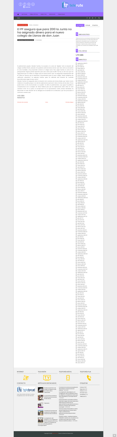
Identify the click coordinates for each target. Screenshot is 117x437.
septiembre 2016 (81, 235)
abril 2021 (79, 148)
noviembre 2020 (81, 157)
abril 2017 (79, 223)
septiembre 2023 (81, 100)
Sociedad (82, 394)
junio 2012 (79, 313)
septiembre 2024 (81, 82)
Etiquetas (95, 25)
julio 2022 (79, 123)
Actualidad (80, 25)
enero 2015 (80, 265)
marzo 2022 (80, 129)
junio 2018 (79, 201)
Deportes (82, 389)
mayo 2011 (79, 335)
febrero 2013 (80, 301)
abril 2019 (79, 185)
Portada (82, 392)
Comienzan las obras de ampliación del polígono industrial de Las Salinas (50, 412)
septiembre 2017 (81, 216)
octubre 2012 (80, 308)
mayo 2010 (80, 356)
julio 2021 (79, 143)
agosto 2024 (80, 83)
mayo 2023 (80, 107)
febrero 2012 (80, 320)
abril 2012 (79, 317)
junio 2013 (79, 294)
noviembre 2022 (81, 117)
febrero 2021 (80, 151)
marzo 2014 (80, 281)
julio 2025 (79, 65)
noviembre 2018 (81, 194)
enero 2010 (80, 362)
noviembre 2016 (81, 231)
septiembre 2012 (81, 310)
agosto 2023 (80, 102)
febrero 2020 (80, 170)
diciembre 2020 (81, 155)
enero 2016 (80, 247)
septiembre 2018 (81, 197)
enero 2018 (80, 209)
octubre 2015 (80, 252)
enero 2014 (80, 284)
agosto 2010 (80, 351)
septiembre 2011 (81, 328)
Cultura (82, 387)
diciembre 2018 (81, 192)
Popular (88, 25)
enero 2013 (80, 303)
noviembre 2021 (81, 136)
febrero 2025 (80, 73)
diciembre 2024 (81, 77)
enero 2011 (79, 342)
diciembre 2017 (81, 211)
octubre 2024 (80, 80)
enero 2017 (80, 228)
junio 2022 (79, 124)
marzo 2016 (80, 243)
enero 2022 (80, 133)
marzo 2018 (80, 206)
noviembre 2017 (81, 213)
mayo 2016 (80, 240)
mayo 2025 (80, 68)
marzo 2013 (80, 299)
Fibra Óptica (34, 14)
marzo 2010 (80, 359)
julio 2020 (79, 162)
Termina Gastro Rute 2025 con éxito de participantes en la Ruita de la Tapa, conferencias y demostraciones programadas (68, 411)
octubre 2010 (80, 347)
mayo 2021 (80, 146)
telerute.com (55, 433)
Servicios (52, 14)
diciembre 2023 (81, 95)
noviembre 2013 (81, 288)
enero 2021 (80, 153)
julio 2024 (79, 85)
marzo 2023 (80, 111)
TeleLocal (82, 396)
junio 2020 (79, 163)
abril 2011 (79, 337)
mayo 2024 (80, 89)
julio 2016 (79, 237)
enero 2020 (80, 172)
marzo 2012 (80, 318)
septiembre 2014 (81, 272)
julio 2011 (79, 332)
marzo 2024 (80, 90)
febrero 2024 (80, 92)
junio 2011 (79, 333)
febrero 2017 (80, 226)
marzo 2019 (80, 187)
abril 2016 (79, 242)
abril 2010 (79, 357)
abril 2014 (79, 279)
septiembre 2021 (81, 140)
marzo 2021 (80, 150)
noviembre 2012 (81, 306)
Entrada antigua (69, 102)
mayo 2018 (80, 203)
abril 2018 (79, 204)
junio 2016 (79, 238)
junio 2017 (79, 220)
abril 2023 (79, 109)
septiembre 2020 (81, 160)
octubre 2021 (80, 138)
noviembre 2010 (81, 345)
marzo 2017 (80, 225)
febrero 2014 (80, 282)
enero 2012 (80, 322)
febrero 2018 (80, 208)
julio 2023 (79, 104)
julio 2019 (79, 180)
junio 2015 (79, 257)
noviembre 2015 (81, 250)
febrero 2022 (80, 131)
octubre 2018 (80, 196)
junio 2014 (79, 276)
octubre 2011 (80, 327)
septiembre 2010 (81, 349)
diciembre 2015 (81, 248)
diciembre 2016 (81, 230)
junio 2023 (79, 106)
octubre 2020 (80, 158)
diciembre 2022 (81, 116)
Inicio (18, 18)
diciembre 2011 (81, 323)
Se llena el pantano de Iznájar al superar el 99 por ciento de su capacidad (50, 390)
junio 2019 (79, 182)
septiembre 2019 (81, 179)
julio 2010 (79, 352)
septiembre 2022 (81, 121)
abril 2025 (79, 70)
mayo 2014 (80, 277)
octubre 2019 (80, 177)
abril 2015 (79, 260)
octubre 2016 (80, 233)
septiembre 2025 (81, 63)
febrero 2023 (80, 112)
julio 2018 (79, 199)
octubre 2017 (80, 214)
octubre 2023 (80, 99)
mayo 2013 (80, 296)
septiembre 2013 (81, 291)
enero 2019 (80, 191)
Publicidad (61, 14)
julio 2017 (79, 218)
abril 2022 (79, 128)
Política (82, 391)
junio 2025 (79, 66)
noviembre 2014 (81, 269)
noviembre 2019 (81, 175)
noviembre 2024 (81, 78)
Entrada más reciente (22, 102)
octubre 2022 (80, 119)
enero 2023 (80, 114)
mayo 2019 (80, 184)
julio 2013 (79, 293)
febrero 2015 (80, 264)
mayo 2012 (80, 315)
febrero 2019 (80, 189)
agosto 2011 (80, 330)
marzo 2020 (80, 169)
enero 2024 (80, 94)
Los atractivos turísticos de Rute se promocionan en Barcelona (50, 397)
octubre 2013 (80, 289)
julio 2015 (79, 255)
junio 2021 (79, 145)
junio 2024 (79, 87)
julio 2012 (79, 311)
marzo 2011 (80, 339)
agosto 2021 (80, 141)
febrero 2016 (80, 245)
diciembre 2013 (81, 286)
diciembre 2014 (81, 267)
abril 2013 (79, 298)
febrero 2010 (80, 361)
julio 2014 (79, 274)
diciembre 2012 (81, 305)
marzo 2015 (80, 262)
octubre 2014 (80, 271)
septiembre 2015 (81, 254)
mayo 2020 (80, 165)
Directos (43, 14)
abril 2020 (79, 167)
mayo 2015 (80, 259)
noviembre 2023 (81, 97)
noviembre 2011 (81, 325)
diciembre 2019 (81, 174)
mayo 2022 (80, 126)
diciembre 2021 (81, 134)
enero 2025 (80, 75)
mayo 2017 (80, 221)
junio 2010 (79, 354)
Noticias (24, 14)
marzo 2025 (80, 72)
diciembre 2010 (81, 344)
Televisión (46, 403)
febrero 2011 (80, 340)
